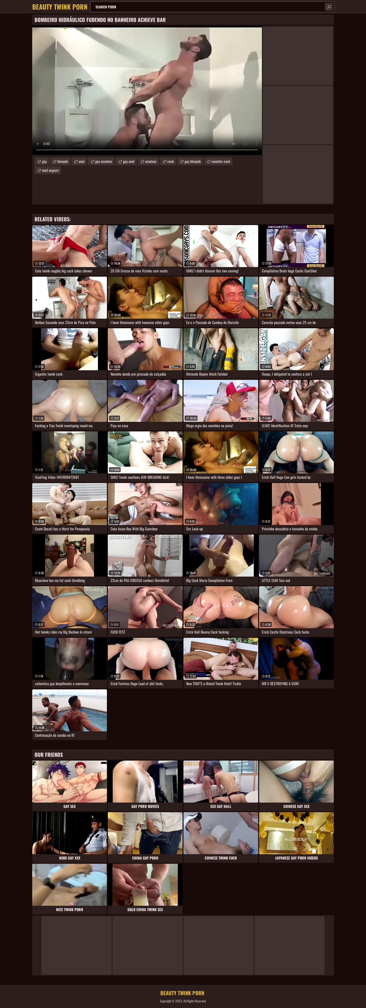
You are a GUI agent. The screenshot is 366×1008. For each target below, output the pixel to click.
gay (44, 161)
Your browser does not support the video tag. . (147, 90)
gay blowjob (193, 161)
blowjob (62, 161)
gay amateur (103, 161)
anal (81, 161)
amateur (151, 161)
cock (170, 161)
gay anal (128, 161)
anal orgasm (50, 170)
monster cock (220, 161)
